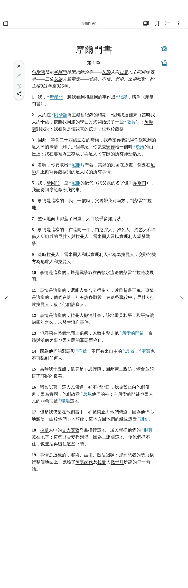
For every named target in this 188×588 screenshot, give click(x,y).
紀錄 (121, 96)
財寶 (147, 429)
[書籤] (157, 23)
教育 (130, 121)
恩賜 (128, 351)
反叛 (86, 394)
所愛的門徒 (131, 333)
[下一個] (181, 299)
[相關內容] (167, 23)
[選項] (178, 23)
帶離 (64, 400)
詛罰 (143, 418)
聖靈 (144, 351)
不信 (81, 351)
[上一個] (7, 299)
